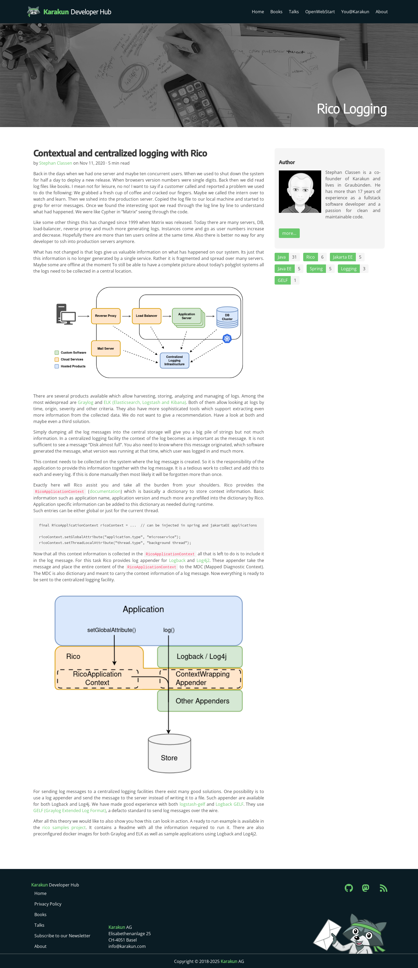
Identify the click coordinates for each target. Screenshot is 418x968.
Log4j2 (203, 560)
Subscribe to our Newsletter (62, 935)
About (382, 12)
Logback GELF (229, 803)
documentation (104, 491)
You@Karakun (355, 12)
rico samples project (64, 827)
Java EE (285, 269)
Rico (310, 257)
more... (289, 233)
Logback (177, 560)
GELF (283, 280)
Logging (349, 269)
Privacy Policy (47, 903)
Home (258, 12)
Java (282, 257)
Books (276, 12)
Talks (294, 12)
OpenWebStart (320, 12)
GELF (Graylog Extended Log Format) (69, 810)
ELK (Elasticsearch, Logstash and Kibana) (145, 402)
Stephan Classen (56, 163)
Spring (316, 269)
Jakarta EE (343, 257)
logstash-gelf (192, 803)
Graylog (85, 402)
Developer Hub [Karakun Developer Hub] (79, 11)
